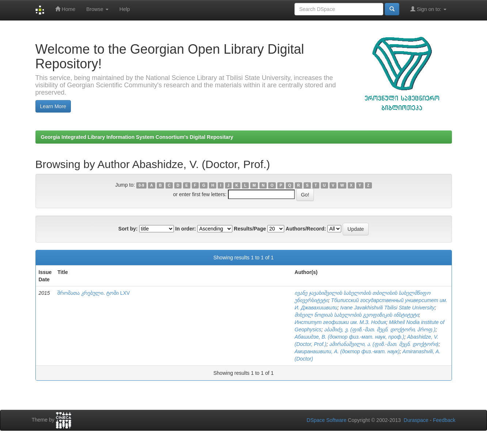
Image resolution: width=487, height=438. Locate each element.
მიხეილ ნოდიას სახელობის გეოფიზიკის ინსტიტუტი (356, 315)
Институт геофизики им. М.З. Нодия (340, 322)
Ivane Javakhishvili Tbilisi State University (387, 308)
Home (65, 9)
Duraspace (416, 420)
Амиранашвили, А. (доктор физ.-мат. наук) (347, 351)
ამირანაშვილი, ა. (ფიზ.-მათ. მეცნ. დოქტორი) (383, 344)
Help (124, 9)
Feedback (444, 420)
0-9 (141, 185)
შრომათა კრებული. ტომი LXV (93, 293)
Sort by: (128, 229)
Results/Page (250, 229)
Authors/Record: (306, 229)
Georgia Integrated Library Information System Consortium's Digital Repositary (137, 137)
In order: (185, 229)
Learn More (53, 106)
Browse (97, 9)
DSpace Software (326, 420)
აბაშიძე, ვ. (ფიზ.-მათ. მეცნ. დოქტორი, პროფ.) (379, 329)
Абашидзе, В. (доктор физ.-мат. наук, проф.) (349, 337)
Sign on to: (428, 9)
